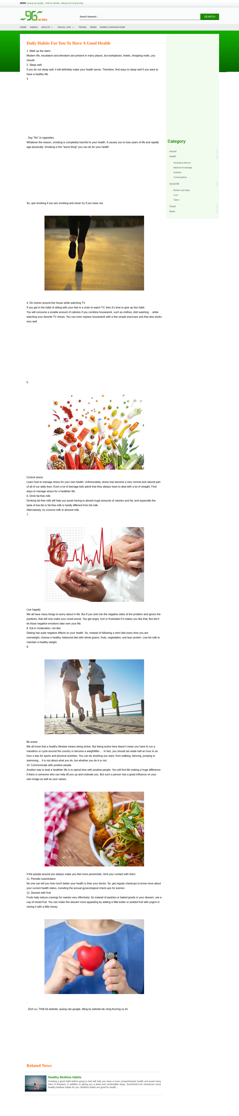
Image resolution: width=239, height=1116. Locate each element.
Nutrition (177, 172)
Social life (64, 27)
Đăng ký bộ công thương (72, 3)
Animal (34, 27)
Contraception (180, 177)
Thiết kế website (52, 3)
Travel (82, 27)
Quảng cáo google (35, 3)
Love (175, 195)
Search (209, 16)
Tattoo (176, 200)
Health (45, 27)
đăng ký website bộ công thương (101, 1009)
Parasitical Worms (182, 163)
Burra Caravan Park (112, 27)
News (93, 27)
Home (23, 27)
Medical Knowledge (182, 167)
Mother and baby (181, 190)
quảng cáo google (69, 1009)
